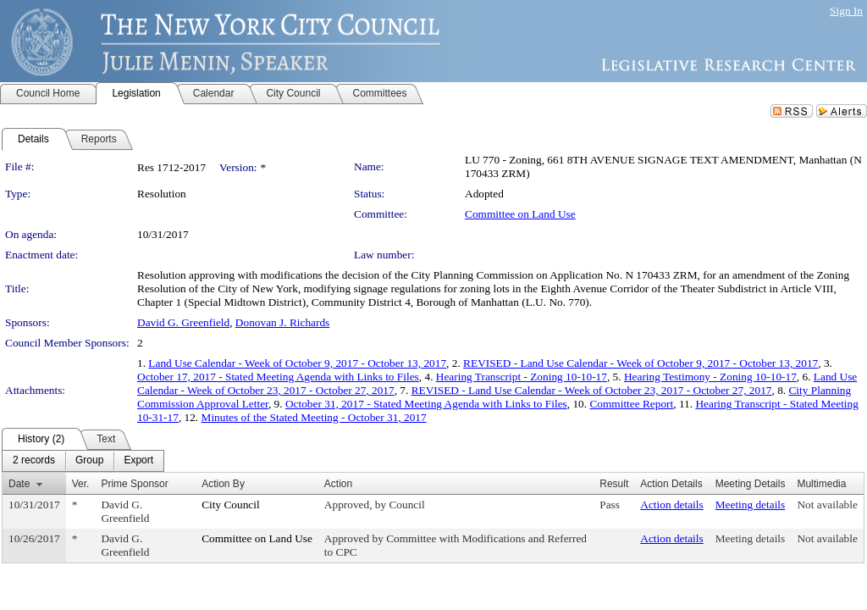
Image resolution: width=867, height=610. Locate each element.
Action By (223, 484)
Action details (671, 504)
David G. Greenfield (183, 322)
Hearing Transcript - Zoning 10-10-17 (521, 376)
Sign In (846, 10)
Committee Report (631, 403)
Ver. (81, 484)
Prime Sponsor (134, 484)
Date (19, 484)
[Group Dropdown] (89, 461)
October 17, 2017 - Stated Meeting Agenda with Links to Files (278, 376)
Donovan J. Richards (282, 322)
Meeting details (750, 504)
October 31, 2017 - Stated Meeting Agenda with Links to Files (426, 403)
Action (338, 484)
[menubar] (83, 461)
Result (613, 484)
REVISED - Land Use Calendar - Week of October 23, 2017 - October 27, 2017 (591, 390)
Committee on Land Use (520, 214)
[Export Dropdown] (138, 461)
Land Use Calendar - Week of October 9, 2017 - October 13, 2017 (297, 363)
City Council (231, 504)
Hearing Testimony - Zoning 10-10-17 (710, 376)
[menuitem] (34, 461)
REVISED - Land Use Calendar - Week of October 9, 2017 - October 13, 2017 (640, 363)
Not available (827, 504)
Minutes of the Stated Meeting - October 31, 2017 (314, 417)
